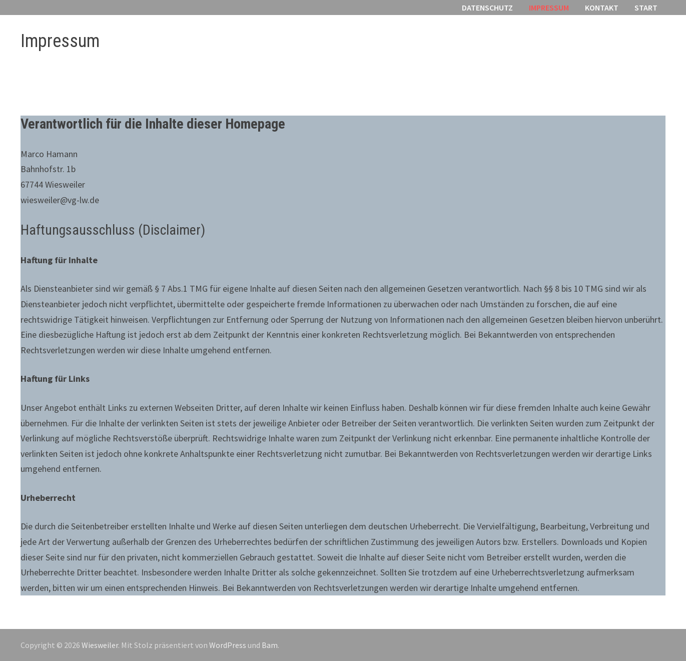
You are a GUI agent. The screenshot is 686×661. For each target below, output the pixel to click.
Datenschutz (487, 8)
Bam (270, 645)
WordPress (227, 645)
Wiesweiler (100, 645)
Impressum (549, 8)
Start (645, 8)
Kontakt (601, 8)
